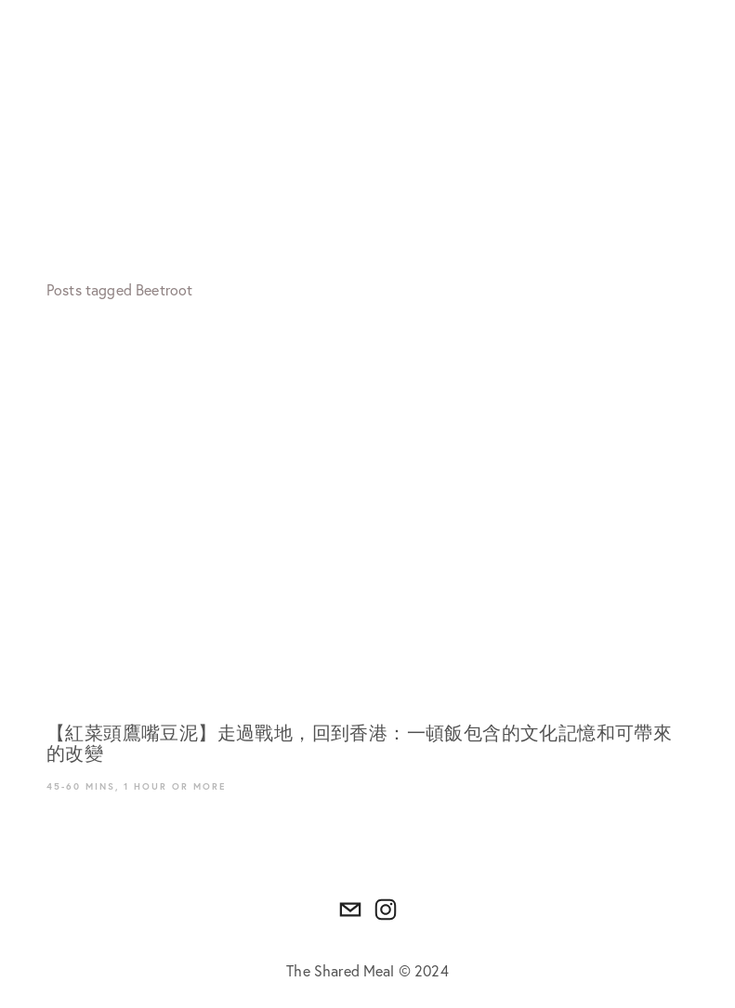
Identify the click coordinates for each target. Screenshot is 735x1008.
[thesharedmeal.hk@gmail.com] (350, 909)
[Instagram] (385, 909)
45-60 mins (80, 786)
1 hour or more (175, 786)
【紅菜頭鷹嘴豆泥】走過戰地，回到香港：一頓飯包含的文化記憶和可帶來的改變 (359, 744)
